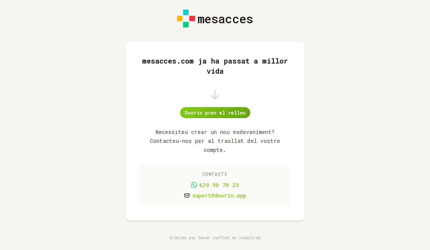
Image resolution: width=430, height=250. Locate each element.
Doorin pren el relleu (215, 112)
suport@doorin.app (219, 195)
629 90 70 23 (219, 185)
